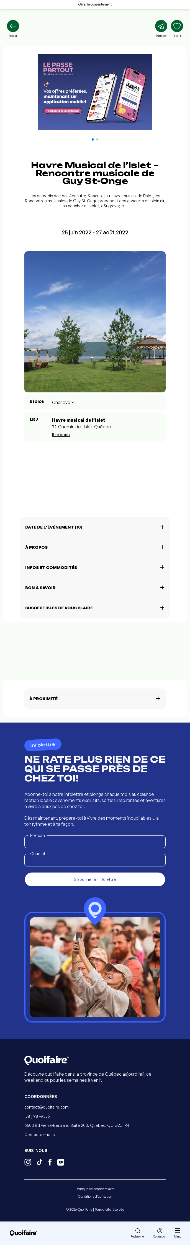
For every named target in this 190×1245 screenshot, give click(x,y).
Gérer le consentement (95, 4)
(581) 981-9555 (37, 1116)
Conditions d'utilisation (95, 1196)
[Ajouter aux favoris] (177, 29)
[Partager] (161, 29)
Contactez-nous (39, 1134)
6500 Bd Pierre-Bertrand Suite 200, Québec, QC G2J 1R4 (76, 1125)
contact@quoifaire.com (46, 1107)
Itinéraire (61, 434)
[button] (93, 139)
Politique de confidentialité (95, 1189)
